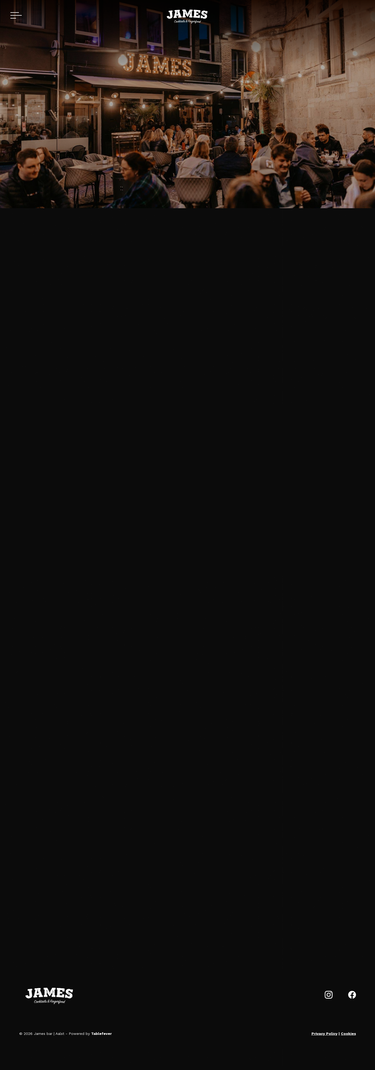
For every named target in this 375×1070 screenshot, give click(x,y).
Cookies (348, 1033)
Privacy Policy (324, 1033)
